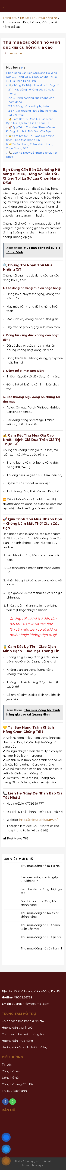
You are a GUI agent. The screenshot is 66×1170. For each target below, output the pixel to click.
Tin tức (24, 18)
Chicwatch (15, 53)
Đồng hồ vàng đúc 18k (18, 1084)
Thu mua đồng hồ (45, 18)
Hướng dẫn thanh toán (18, 1027)
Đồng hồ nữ (10, 1077)
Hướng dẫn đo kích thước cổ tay (24, 1047)
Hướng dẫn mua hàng (17, 1040)
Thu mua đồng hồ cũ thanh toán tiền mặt (40, 926)
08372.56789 (23, 997)
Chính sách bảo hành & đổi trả (23, 1021)
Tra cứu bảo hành (14, 1090)
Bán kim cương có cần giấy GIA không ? (39, 879)
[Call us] (12, 1101)
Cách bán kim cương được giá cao (41, 891)
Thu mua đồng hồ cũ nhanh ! (41, 948)
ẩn (22, 67)
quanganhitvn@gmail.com (30, 1003)
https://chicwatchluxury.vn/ (38, 819)
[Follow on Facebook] (5, 1101)
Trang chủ (10, 18)
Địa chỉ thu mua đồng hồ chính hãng (38, 902)
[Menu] (5, 6)
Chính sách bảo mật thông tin (23, 1034)
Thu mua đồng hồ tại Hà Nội (40, 865)
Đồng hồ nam (11, 1071)
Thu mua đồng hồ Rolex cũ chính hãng (39, 914)
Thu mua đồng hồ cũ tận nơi (40, 937)
